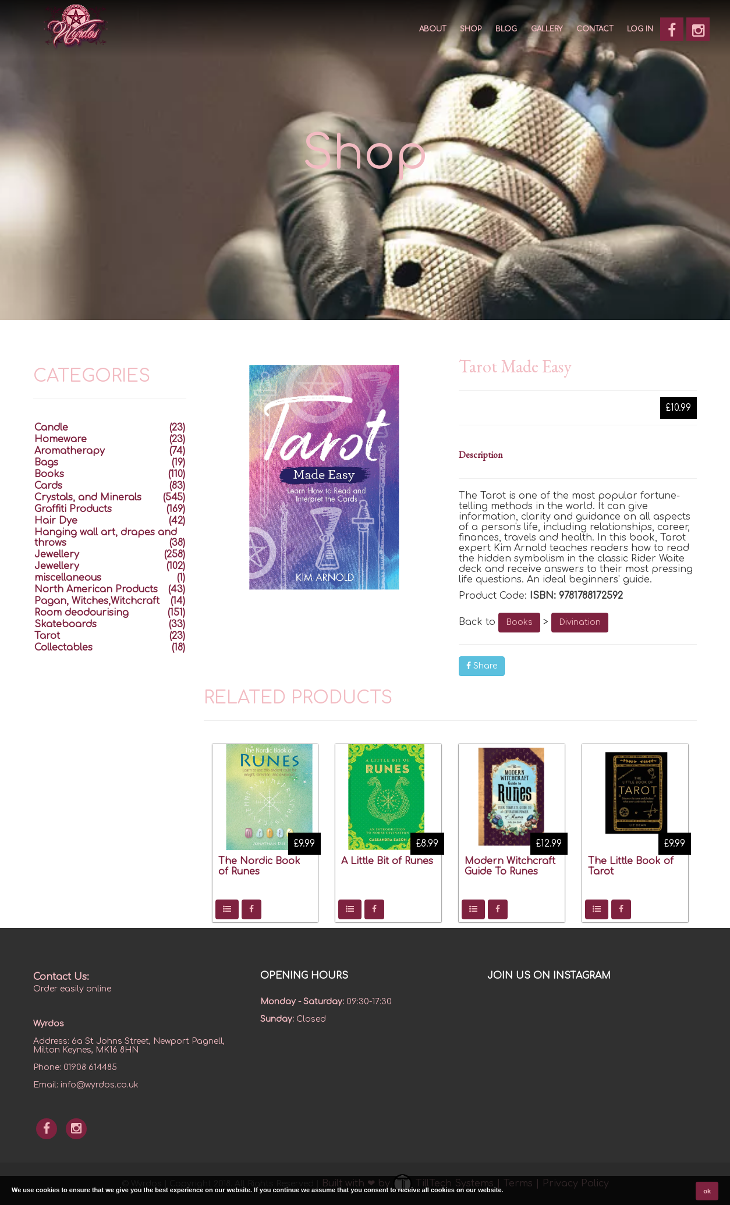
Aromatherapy (69, 451)
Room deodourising (81, 612)
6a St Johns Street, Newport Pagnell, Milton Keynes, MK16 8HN (129, 1045)
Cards (48, 486)
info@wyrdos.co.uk (100, 1084)
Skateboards (65, 624)
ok (707, 1191)
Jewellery (56, 554)
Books (519, 622)
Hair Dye (55, 521)
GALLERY (546, 29)
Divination (580, 622)
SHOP (470, 29)
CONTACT (594, 29)
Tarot (47, 636)
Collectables (63, 647)
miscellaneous (67, 578)
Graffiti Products (73, 509)
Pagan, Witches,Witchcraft (97, 601)
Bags (46, 462)
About (432, 29)
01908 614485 (90, 1067)
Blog (506, 29)
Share (481, 666)
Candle (51, 427)
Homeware (60, 439)
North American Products (96, 589)
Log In (640, 29)
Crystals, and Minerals (87, 497)
